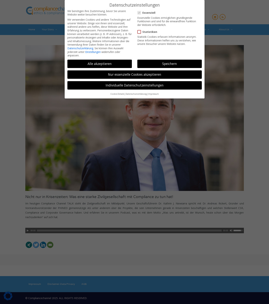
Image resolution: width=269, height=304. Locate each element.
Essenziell (147, 11)
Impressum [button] (153, 92)
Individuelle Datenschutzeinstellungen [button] (135, 84)
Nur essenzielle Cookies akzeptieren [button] (134, 73)
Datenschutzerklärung (80, 47)
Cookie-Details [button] (117, 92)
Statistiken (148, 30)
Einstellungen (93, 50)
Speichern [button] (169, 62)
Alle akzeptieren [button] (100, 62)
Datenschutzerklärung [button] (136, 92)
